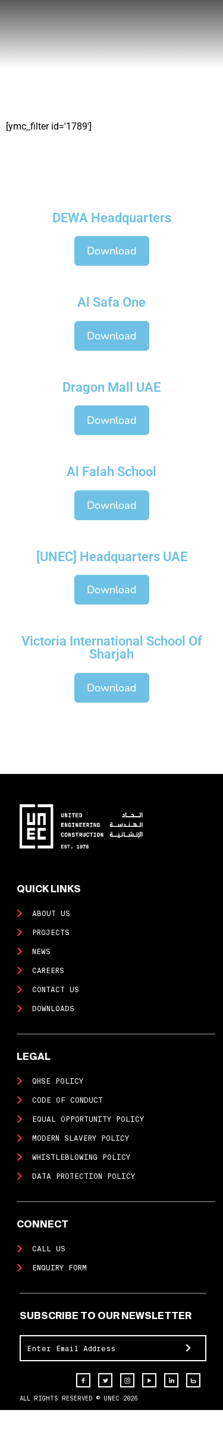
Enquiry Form (59, 1268)
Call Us (48, 1249)
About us (51, 913)
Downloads (53, 1009)
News (41, 951)
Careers (48, 970)
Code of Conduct (67, 1100)
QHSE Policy (57, 1081)
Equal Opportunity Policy (88, 1119)
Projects (51, 932)
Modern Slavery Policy (80, 1138)
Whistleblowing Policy (81, 1157)
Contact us (55, 989)
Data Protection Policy (83, 1176)
